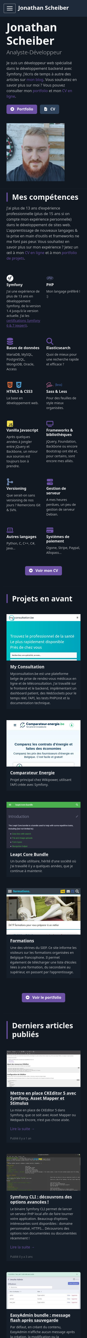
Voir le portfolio (43, 997)
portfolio (40, 90)
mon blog (34, 79)
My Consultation (27, 666)
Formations (22, 940)
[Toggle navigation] (10, 8)
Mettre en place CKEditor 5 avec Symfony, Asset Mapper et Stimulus (43, 1098)
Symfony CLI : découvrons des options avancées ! (41, 1199)
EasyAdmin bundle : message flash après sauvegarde (40, 1317)
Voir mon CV (43, 570)
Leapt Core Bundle (29, 854)
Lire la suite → (22, 1128)
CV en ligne (34, 252)
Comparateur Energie (32, 772)
